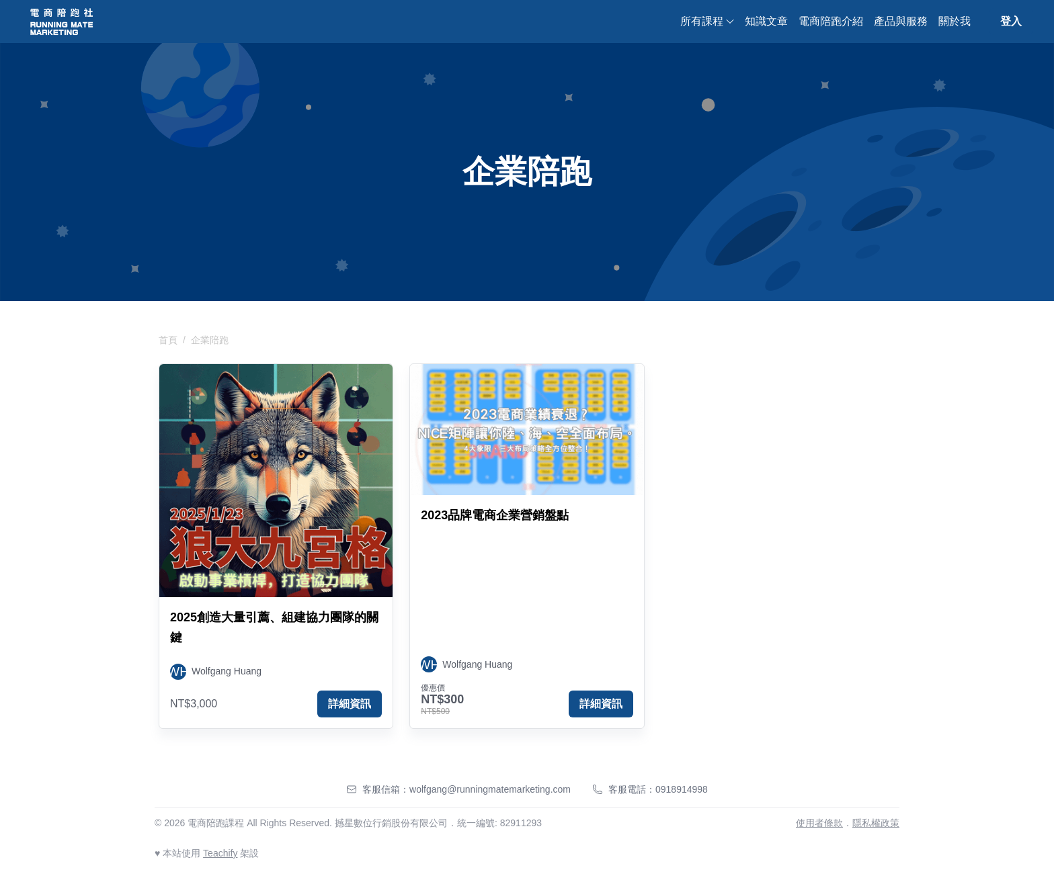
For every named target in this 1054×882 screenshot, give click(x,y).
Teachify (220, 853)
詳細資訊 (349, 703)
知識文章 (766, 21)
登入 (1011, 21)
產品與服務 (901, 21)
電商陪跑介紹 (831, 21)
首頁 (168, 340)
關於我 (954, 21)
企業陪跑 (210, 340)
